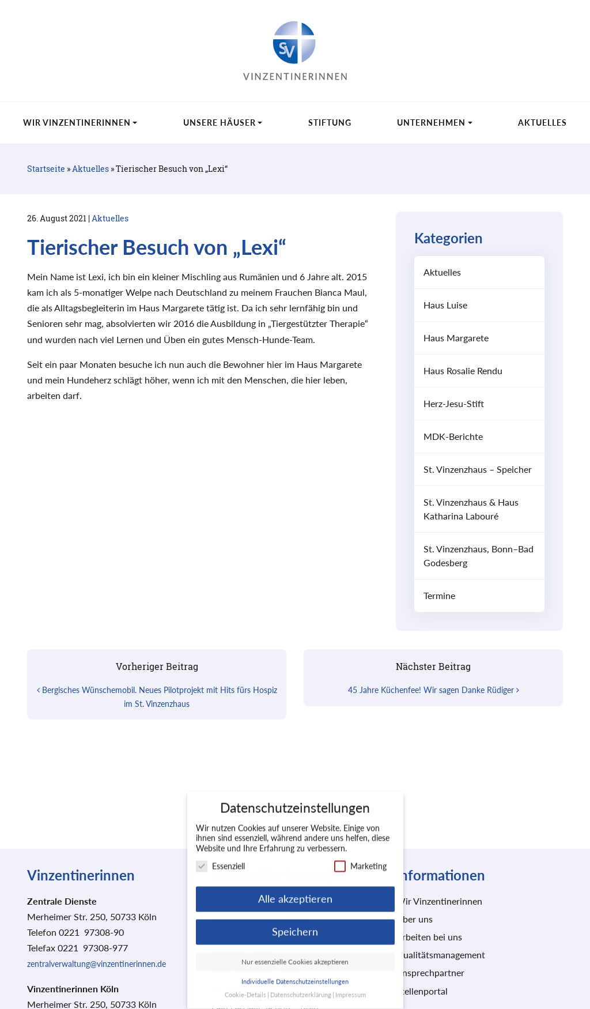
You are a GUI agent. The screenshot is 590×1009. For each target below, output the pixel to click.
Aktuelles (542, 122)
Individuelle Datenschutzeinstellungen (295, 972)
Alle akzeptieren (295, 889)
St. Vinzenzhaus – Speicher (477, 469)
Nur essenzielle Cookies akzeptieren (295, 952)
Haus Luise (445, 304)
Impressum (350, 985)
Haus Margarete (456, 337)
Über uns (414, 918)
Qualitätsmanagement (440, 954)
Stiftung (329, 122)
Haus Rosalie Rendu (462, 370)
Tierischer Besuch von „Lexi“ (156, 246)
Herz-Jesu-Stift (453, 403)
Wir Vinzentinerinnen (77, 122)
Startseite (46, 168)
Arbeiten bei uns (429, 936)
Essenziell (220, 856)
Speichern (295, 922)
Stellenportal (422, 990)
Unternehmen (431, 122)
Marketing (360, 856)
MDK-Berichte (453, 436)
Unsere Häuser (219, 122)
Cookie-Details (245, 985)
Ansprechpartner (430, 972)
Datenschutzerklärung (300, 985)
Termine (439, 595)
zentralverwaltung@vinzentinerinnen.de (96, 964)
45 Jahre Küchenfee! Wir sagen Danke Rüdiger (433, 690)
